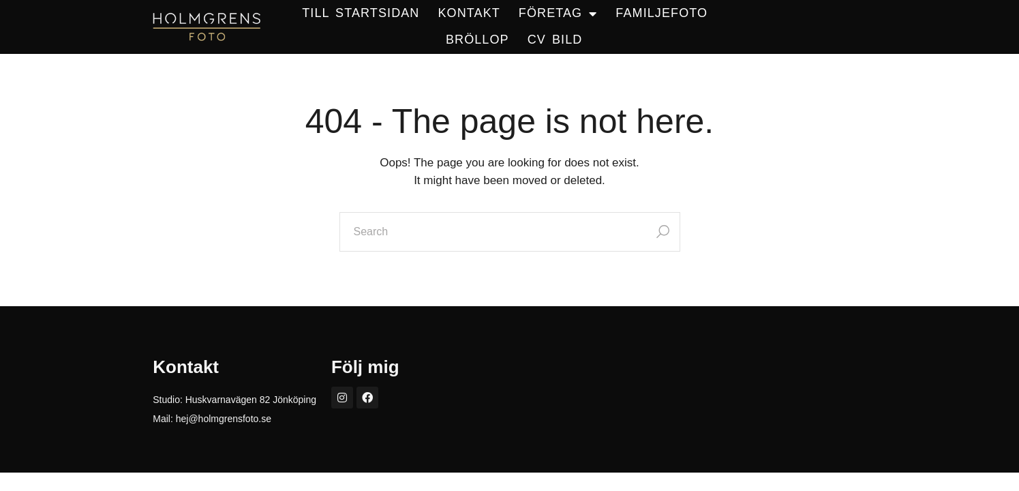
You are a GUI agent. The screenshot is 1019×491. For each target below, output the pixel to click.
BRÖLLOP (477, 39)
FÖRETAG (558, 14)
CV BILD (555, 39)
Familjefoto (661, 13)
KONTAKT (469, 13)
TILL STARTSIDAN (360, 13)
